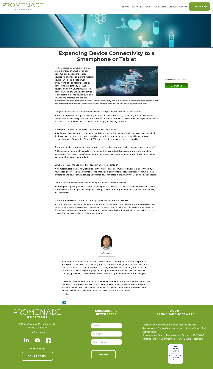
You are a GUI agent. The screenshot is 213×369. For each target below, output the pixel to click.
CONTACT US (37, 356)
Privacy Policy (37, 349)
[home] (21, 7)
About (183, 6)
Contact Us (199, 6)
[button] (137, 7)
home (125, 6)
